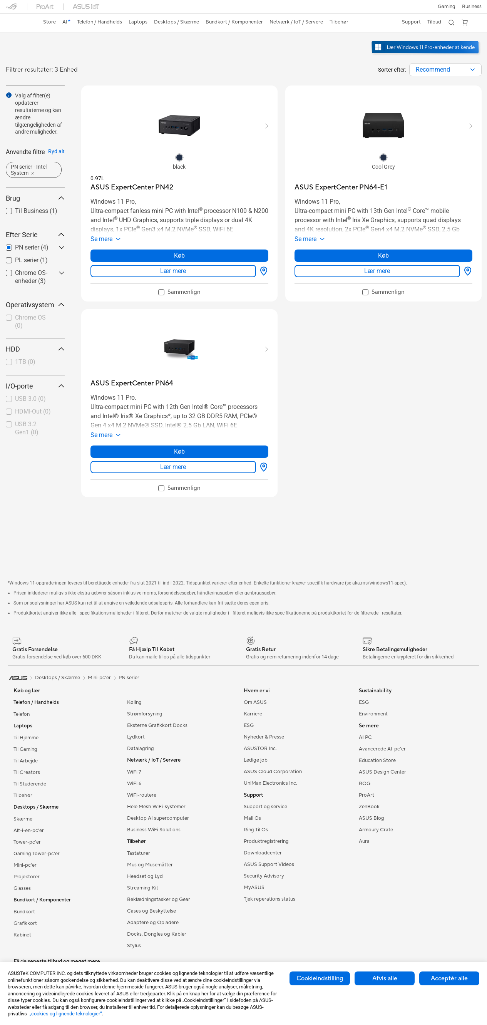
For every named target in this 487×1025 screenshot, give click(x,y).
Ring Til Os (256, 830)
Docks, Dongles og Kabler (156, 934)
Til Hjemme (25, 738)
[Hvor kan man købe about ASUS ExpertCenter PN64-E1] (466, 271)
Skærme (22, 819)
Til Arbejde (25, 761)
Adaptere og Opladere (153, 922)
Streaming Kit (142, 888)
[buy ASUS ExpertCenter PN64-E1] (341, 187)
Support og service (265, 807)
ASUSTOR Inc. (260, 748)
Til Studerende (29, 784)
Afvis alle (384, 978)
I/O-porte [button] (35, 386)
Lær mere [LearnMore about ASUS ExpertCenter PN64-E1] (377, 271)
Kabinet (22, 935)
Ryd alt (56, 151)
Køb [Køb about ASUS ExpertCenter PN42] (179, 255)
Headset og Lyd (145, 876)
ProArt (366, 795)
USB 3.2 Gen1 (26, 428)
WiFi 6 (134, 783)
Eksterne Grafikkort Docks (157, 725)
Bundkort (24, 912)
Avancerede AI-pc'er (382, 749)
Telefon (21, 714)
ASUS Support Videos (269, 864)
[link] (19, 22)
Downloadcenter (263, 853)
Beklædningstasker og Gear (158, 899)
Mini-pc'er (25, 865)
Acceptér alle (449, 978)
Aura (364, 841)
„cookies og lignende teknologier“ (66, 1014)
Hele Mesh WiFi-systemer (156, 807)
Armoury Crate (376, 830)
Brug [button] (35, 198)
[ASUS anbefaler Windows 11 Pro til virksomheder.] (426, 54)
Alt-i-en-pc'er (28, 830)
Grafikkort (25, 923)
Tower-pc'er (27, 842)
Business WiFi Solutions (154, 830)
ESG (249, 725)
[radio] (179, 157)
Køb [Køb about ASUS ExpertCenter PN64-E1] (383, 255)
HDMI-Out (33, 411)
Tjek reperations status (269, 899)
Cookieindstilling (319, 978)
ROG (364, 783)
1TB (25, 361)
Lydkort (136, 737)
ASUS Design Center (382, 772)
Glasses (22, 888)
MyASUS (254, 887)
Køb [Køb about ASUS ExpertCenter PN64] (179, 451)
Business (472, 6)
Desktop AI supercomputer (158, 818)
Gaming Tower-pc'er (36, 854)
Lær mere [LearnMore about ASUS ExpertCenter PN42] (173, 271)
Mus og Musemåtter (150, 865)
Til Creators (26, 772)
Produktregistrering (266, 841)
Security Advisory (264, 876)
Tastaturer (138, 853)
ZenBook (369, 807)
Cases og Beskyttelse (151, 911)
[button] (445, 6)
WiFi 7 (134, 772)
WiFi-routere (141, 795)
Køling (134, 702)
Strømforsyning (144, 714)
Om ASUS (255, 702)
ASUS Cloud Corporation (273, 772)
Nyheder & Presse (264, 737)
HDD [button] (35, 349)
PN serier (129, 678)
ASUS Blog (371, 818)
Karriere (253, 714)
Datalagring (140, 748)
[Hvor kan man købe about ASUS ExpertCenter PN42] (262, 271)
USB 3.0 (30, 398)
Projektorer (26, 877)
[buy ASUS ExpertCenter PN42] (131, 187)
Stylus (134, 946)
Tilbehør (22, 795)
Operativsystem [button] (35, 305)
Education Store (377, 760)
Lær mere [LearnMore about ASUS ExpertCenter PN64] (173, 467)
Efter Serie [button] (35, 235)
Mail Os (252, 818)
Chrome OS (30, 321)
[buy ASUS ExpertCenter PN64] (131, 383)
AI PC (365, 737)
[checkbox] (32, 322)
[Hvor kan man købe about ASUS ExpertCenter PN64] (262, 467)
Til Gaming (25, 749)
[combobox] (445, 69)
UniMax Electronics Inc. (270, 783)
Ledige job (256, 760)
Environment (373, 714)
